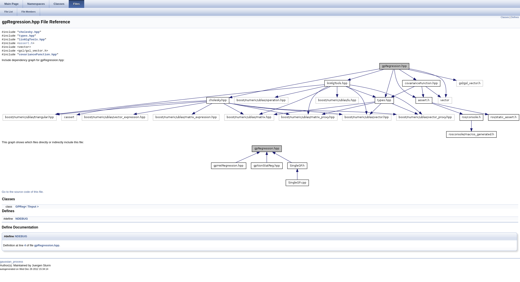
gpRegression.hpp (46, 245)
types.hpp (26, 36)
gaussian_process (11, 261)
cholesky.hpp (29, 32)
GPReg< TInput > (26, 206)
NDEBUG (21, 218)
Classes (505, 17)
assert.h (26, 43)
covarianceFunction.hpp (38, 55)
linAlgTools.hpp (32, 40)
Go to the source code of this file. (23, 191)
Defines (515, 17)
